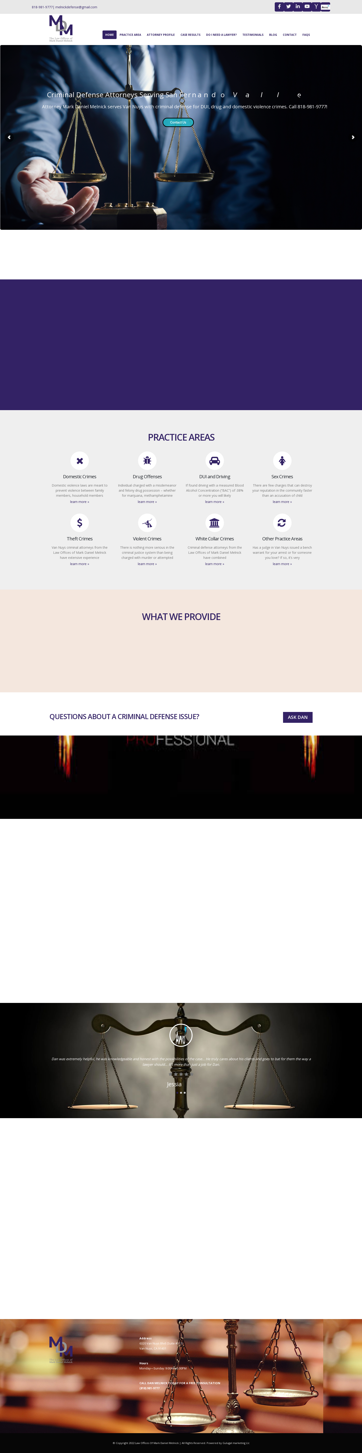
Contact (290, 35)
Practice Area (130, 35)
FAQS (306, 35)
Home (109, 35)
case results (190, 35)
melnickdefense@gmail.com (76, 7)
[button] (177, 1092)
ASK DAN (298, 717)
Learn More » (79, 501)
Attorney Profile (161, 35)
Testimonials (252, 35)
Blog (273, 35)
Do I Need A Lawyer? (221, 35)
